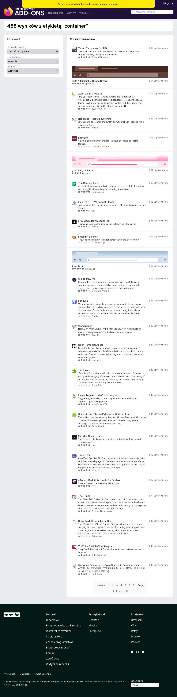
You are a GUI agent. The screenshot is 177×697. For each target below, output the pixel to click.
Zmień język (137, 681)
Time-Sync (84, 455)
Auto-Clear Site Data (90, 93)
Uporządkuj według (16, 47)
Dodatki (51, 614)
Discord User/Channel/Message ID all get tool (103, 414)
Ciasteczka (25, 674)
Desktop (93, 620)
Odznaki (11, 66)
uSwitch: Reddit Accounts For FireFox (99, 480)
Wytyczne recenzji (57, 664)
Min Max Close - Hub (89, 436)
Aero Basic (78, 266)
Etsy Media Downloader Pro (93, 221)
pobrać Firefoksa (108, 4)
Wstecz (101, 585)
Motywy (71, 12)
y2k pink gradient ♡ (83, 170)
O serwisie (52, 620)
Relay (134, 631)
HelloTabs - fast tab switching (95, 118)
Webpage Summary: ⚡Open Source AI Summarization (109, 565)
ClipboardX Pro (86, 278)
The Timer (84, 496)
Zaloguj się (168, 3)
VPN (134, 625)
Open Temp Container (90, 345)
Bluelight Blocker (88, 236)
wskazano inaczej (21, 681)
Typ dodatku (13, 57)
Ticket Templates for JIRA (93, 48)
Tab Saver (84, 370)
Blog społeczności (57, 647)
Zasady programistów (59, 642)
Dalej (140, 585)
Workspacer (85, 326)
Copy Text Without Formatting (95, 521)
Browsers (137, 620)
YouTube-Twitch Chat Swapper (95, 546)
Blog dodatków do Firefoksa (63, 625)
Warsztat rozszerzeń (59, 631)
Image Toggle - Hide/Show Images (97, 395)
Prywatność (9, 674)
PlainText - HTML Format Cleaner (96, 202)
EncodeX (83, 137)
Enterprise (94, 631)
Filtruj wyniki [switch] (14, 39)
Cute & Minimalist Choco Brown (90, 81)
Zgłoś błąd (52, 658)
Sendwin (83, 300)
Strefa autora (54, 636)
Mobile (92, 625)
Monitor (136, 636)
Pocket (135, 642)
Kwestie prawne (43, 674)
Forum (50, 653)
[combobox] (152, 12)
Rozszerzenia (55, 12)
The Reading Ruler (88, 183)
